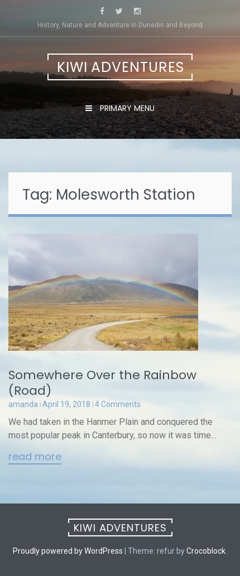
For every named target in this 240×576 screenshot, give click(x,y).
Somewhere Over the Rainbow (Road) (102, 382)
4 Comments (118, 404)
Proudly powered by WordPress (68, 550)
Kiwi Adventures (120, 67)
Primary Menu (126, 108)
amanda (23, 404)
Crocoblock (205, 550)
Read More (34, 457)
